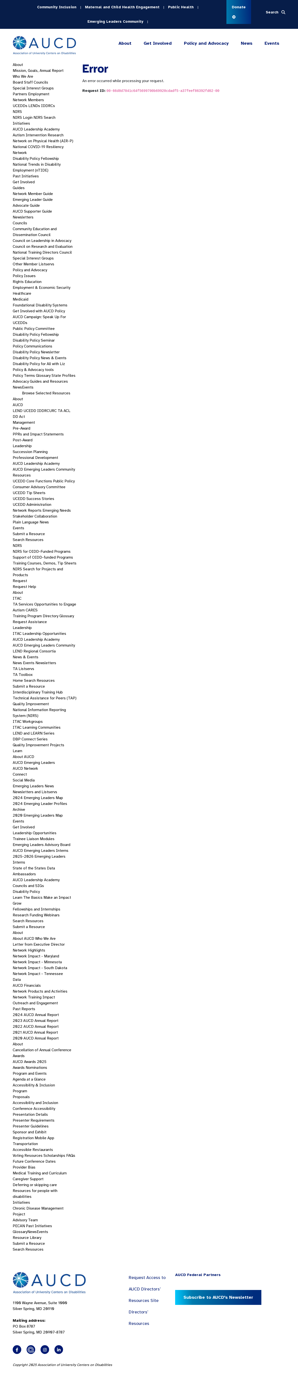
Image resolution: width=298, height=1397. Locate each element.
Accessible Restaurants (33, 1149)
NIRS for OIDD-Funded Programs (42, 551)
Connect (20, 774)
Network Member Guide (33, 193)
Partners (20, 94)
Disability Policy (26, 891)
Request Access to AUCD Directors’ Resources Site (147, 1289)
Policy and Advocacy (206, 43)
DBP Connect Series (30, 739)
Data (17, 979)
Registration (23, 1138)
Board (18, 82)
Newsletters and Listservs (35, 792)
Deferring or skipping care (35, 1184)
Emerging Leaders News (33, 786)
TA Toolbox (22, 674)
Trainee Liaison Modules (33, 838)
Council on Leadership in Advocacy (42, 240)
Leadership (22, 446)
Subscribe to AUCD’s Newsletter (218, 1297)
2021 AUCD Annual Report (35, 1032)
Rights (18, 281)
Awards (19, 1055)
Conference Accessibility (34, 1108)
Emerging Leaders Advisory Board (41, 844)
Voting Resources (28, 1155)
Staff (28, 82)
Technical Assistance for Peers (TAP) (44, 698)
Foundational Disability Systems (40, 305)
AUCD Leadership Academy (36, 129)
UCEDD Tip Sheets (29, 492)
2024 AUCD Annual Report (36, 1014)
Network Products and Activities (40, 991)
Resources (22, 475)
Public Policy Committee (34, 328)
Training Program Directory (35, 616)
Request (20, 580)
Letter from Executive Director (39, 944)
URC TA (56, 410)
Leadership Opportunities (34, 833)
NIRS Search (44, 117)
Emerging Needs (57, 510)
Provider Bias (24, 1167)
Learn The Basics (28, 897)
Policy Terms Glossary (32, 375)
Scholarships (54, 1155)
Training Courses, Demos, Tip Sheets (44, 563)
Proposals (21, 1096)
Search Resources (28, 539)
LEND (17, 410)
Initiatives (21, 123)
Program (20, 1091)
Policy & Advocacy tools (33, 369)
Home (18, 680)
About (125, 43)
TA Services (23, 604)
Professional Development (35, 457)
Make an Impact (57, 897)
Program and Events (30, 1073)
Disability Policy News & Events (39, 358)
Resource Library (27, 1237)
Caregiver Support (28, 1179)
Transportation (25, 1143)
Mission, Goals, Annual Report (38, 70)
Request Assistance (30, 621)
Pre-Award (21, 428)
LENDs (34, 105)
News (246, 43)
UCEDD (29, 410)
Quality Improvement (31, 704)
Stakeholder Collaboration (35, 516)
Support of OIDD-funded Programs (43, 557)
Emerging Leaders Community (115, 21)
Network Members (28, 99)
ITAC (17, 598)
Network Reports (27, 510)
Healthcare (22, 293)
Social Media (24, 780)
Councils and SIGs (28, 885)
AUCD (18, 404)
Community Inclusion (56, 7)
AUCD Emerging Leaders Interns (40, 850)
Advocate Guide (26, 205)
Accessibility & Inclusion (34, 1085)
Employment (38, 94)
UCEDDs (20, 105)
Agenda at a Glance (29, 1079)
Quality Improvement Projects (38, 745)
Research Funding (28, 915)
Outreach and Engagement (35, 1003)
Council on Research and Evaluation (43, 246)
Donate (239, 12)
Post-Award (22, 440)
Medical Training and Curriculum (40, 1173)
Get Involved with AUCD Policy (39, 311)
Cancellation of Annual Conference (42, 1050)
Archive (19, 809)
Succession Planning (30, 451)
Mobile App (44, 1138)
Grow (17, 903)
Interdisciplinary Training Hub (38, 692)
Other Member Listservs (33, 264)
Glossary (66, 616)
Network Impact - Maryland (36, 956)
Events (272, 43)
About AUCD (23, 756)
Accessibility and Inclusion (35, 1102)
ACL (67, 410)
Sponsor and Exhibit (29, 1132)
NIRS (17, 111)
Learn (17, 750)
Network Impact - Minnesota (37, 962)
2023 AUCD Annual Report (35, 1020)
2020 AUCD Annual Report (36, 1038)
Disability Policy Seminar (34, 340)
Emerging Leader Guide (33, 199)
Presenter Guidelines (31, 1126)
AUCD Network (25, 768)
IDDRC (43, 410)
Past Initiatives (26, 176)
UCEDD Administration (32, 504)
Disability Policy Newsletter (36, 352)
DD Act (19, 416)
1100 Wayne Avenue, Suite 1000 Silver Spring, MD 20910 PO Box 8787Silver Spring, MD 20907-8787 (40, 1317)
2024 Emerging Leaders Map (38, 797)
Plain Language (26, 522)
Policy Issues (24, 275)
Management (24, 422)
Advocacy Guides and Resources (40, 381)
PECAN (19, 1226)
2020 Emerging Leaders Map (38, 815)
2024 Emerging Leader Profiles (40, 803)
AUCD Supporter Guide (32, 211)
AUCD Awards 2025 (29, 1061)
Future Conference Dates (34, 1161)
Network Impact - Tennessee (38, 973)
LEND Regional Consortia (34, 651)
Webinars (52, 915)
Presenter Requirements (33, 1120)
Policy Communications (32, 346)
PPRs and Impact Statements (38, 434)
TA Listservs (23, 668)
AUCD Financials (27, 985)
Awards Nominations (30, 1067)
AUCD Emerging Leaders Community (44, 469)
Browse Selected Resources (46, 393)
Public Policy (64, 481)
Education (33, 281)
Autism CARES (25, 610)
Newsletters (23, 217)
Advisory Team (25, 1220)
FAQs (70, 1155)
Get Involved (157, 43)
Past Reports (24, 1009)
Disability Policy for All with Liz (39, 363)
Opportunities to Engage (55, 604)
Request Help (24, 586)
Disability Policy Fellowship (36, 158)
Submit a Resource (29, 533)
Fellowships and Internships (36, 909)
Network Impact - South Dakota (40, 967)
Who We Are (23, 76)
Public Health (181, 7)
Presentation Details (30, 1114)
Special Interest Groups (33, 88)
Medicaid (20, 299)
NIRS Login (22, 117)
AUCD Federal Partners (198, 1274)
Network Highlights (29, 950)
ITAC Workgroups (28, 721)
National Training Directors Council (42, 252)
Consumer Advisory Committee (39, 487)
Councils (41, 82)
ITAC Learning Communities (37, 727)
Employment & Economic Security (41, 287)
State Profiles (63, 375)
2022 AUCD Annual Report (36, 1026)
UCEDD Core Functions (32, 481)
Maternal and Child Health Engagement (122, 7)
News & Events (25, 657)
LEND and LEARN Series (33, 733)
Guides (19, 187)
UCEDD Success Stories (33, 498)
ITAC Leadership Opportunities (39, 633)
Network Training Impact (34, 997)
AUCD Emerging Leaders (34, 762)
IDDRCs (48, 105)
